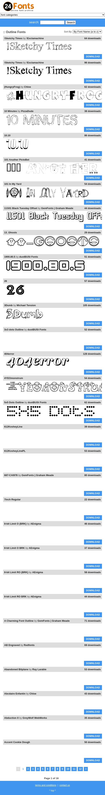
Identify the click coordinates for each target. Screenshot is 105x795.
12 (80, 769)
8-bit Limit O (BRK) (15, 523)
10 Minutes (10, 111)
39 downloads (92, 426)
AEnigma (35, 523)
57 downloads (92, 281)
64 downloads (92, 38)
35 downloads (92, 717)
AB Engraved (12, 645)
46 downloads (92, 523)
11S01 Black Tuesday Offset (20, 208)
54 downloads (92, 184)
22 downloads (92, 499)
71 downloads (92, 620)
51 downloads (92, 256)
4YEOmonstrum (13, 378)
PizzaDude (27, 111)
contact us (64, 785)
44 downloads (92, 208)
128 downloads (92, 353)
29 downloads (92, 232)
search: (34, 22)
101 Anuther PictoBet (16, 159)
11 (74, 769)
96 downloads (92, 62)
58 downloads (92, 572)
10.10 (7, 135)
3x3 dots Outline (13, 329)
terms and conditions (45, 785)
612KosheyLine (13, 426)
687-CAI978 (11, 475)
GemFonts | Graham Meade (57, 208)
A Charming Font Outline (18, 620)
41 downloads (92, 159)
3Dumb (8, 305)
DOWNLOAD (93, 56)
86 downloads (92, 135)
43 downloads (92, 693)
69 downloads (92, 645)
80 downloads (92, 475)
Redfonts (29, 645)
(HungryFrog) (12, 86)
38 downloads (92, 111)
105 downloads (92, 305)
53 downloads (92, 450)
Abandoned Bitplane (16, 669)
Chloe (27, 86)
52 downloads (92, 329)
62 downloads (92, 86)
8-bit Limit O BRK (14, 548)
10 (68, 769)
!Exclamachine (35, 38)
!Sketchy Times (13, 38)
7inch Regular (12, 499)
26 (5, 281)
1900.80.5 (9, 256)
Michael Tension (26, 305)
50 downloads (92, 742)
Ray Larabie (39, 669)
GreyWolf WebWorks (35, 717)
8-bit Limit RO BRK (15, 596)
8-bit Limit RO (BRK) (16, 572)
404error (9, 353)
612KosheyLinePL (15, 450)
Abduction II (11, 717)
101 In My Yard (12, 184)
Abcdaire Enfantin (14, 693)
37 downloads (92, 548)
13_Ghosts (10, 232)
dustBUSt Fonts (28, 256)
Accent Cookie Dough (17, 742)
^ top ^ (52, 790)
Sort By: (68, 31)
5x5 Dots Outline (14, 402)
